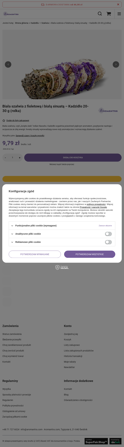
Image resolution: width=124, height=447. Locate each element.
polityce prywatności (96, 204)
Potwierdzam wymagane (34, 254)
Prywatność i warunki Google (93, 207)
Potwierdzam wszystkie (90, 254)
